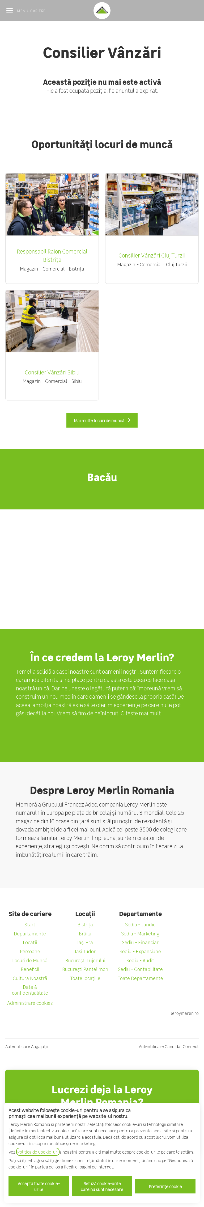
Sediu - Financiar (140, 942)
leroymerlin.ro (185, 1013)
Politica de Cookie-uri (37, 1152)
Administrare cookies (30, 1002)
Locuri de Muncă (30, 960)
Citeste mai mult (141, 713)
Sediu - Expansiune (140, 951)
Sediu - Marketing (140, 933)
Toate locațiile (85, 978)
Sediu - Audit (140, 960)
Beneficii (30, 969)
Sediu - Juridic (140, 924)
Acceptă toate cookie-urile (39, 1186)
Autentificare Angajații (26, 1046)
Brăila (85, 933)
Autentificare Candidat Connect (169, 1046)
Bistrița (85, 924)
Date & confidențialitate (30, 990)
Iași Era (85, 942)
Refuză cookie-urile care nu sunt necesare (102, 1186)
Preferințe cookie (165, 1186)
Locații (30, 942)
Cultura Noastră (30, 978)
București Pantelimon (85, 969)
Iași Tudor (85, 951)
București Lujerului (85, 960)
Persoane (30, 951)
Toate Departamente (140, 978)
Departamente (30, 933)
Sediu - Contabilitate (140, 969)
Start (29, 924)
